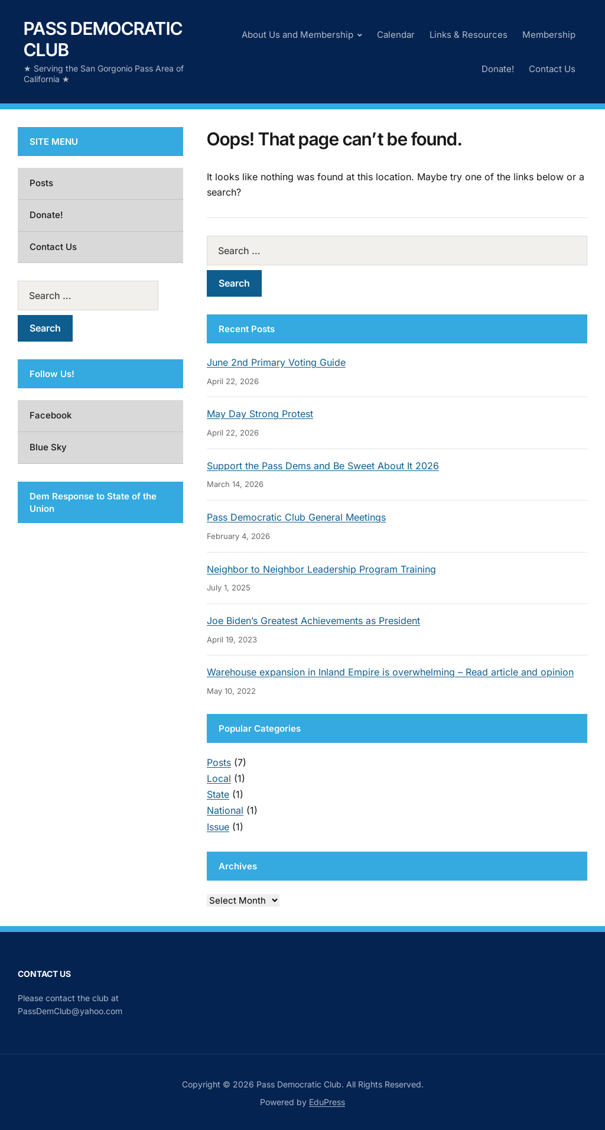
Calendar (396, 34)
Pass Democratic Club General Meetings (296, 517)
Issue (218, 827)
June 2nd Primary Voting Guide (276, 362)
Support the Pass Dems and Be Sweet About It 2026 (323, 466)
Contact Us (552, 68)
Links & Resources (469, 34)
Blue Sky (48, 447)
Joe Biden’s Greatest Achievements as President (313, 620)
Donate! (498, 68)
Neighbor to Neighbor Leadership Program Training (321, 569)
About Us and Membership (297, 34)
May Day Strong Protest (260, 414)
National (225, 810)
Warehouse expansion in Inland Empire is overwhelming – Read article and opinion (390, 672)
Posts (219, 762)
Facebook (50, 415)
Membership (548, 34)
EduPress (327, 1102)
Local (219, 778)
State (218, 794)
